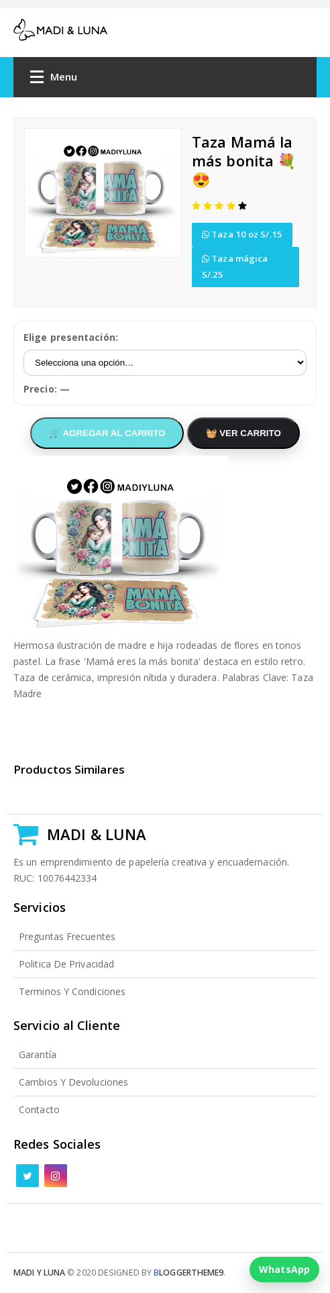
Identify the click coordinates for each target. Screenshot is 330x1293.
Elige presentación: (70, 337)
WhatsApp (284, 1269)
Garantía (37, 1054)
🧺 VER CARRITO (243, 433)
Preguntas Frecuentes (67, 936)
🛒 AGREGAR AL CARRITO (107, 433)
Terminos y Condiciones (72, 991)
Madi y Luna (39, 1272)
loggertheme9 (188, 1272)
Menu (53, 79)
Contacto (39, 1109)
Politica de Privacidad (66, 964)
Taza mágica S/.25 (235, 266)
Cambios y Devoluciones (73, 1082)
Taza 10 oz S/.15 (242, 234)
